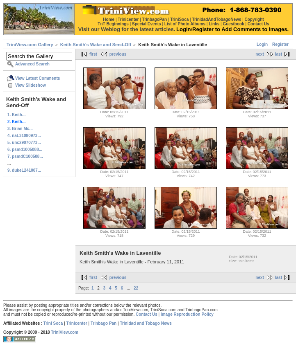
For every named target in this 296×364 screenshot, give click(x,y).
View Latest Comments (37, 78)
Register (280, 44)
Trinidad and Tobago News (146, 323)
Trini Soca (53, 323)
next (259, 54)
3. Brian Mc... (20, 128)
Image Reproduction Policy (187, 314)
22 (136, 288)
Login (262, 44)
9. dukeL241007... (24, 170)
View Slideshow (30, 85)
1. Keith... (16, 114)
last (278, 54)
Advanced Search (32, 64)
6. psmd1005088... (24, 149)
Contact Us (146, 314)
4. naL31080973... (24, 135)
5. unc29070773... (24, 142)
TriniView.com (64, 332)
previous (118, 54)
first (93, 54)
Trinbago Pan (103, 323)
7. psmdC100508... (25, 156)
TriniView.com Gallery (30, 44)
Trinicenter (76, 323)
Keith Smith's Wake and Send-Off (95, 44)
